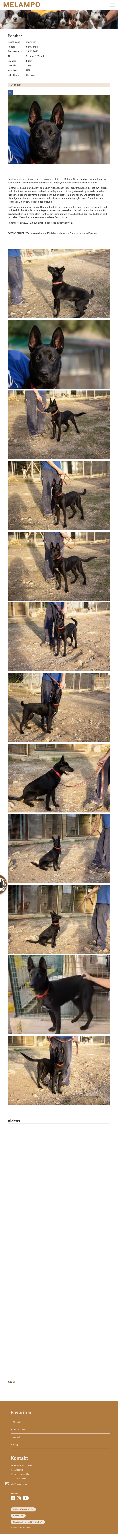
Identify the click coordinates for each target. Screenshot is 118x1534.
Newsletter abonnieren (28, 1522)
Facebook (10, 92)
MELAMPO (21, 4)
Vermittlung (18, 1437)
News (15, 1445)
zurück (11, 1381)
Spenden (18, 1515)
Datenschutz (27, 1527)
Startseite (17, 1422)
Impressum (16, 1527)
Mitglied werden (23, 1509)
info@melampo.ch (19, 1484)
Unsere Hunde (19, 1430)
